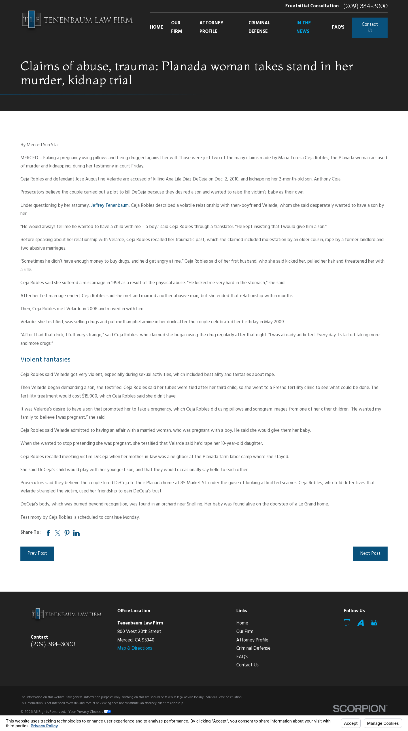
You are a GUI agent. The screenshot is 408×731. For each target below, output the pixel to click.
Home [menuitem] (156, 27)
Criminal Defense (253, 648)
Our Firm (244, 632)
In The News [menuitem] (303, 27)
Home (242, 623)
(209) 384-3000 (365, 6)
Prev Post (37, 553)
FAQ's (242, 657)
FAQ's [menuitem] (338, 27)
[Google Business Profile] (374, 622)
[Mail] (347, 622)
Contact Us (370, 27)
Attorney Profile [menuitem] (211, 27)
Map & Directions (134, 648)
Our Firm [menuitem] (176, 27)
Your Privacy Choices (89, 712)
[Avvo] (360, 622)
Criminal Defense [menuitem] (259, 27)
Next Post (370, 553)
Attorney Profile (252, 640)
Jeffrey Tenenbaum (110, 205)
